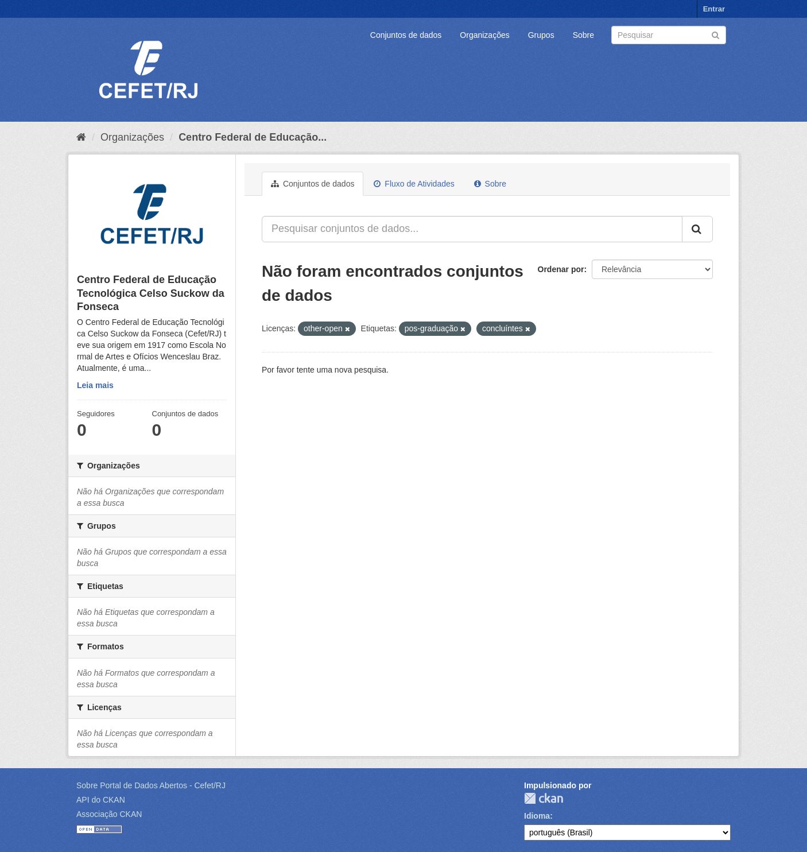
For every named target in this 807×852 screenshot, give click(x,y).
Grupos (541, 35)
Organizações (484, 35)
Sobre (583, 35)
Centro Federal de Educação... (253, 137)
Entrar (714, 9)
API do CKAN (100, 799)
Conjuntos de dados (406, 35)
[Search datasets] (668, 35)
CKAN (543, 798)
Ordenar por (561, 269)
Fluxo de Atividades (414, 183)
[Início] (81, 137)
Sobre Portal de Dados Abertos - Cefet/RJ (151, 785)
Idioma (537, 815)
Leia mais (95, 385)
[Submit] (715, 34)
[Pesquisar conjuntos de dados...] (472, 229)
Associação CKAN (109, 814)
